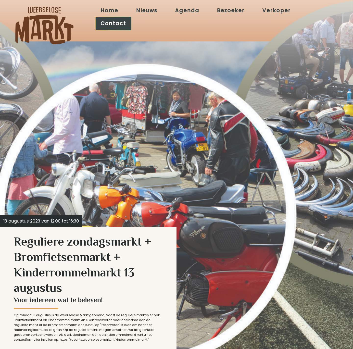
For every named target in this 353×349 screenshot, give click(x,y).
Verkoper (276, 9)
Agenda (187, 9)
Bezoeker (231, 9)
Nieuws (146, 9)
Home (109, 9)
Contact (113, 23)
